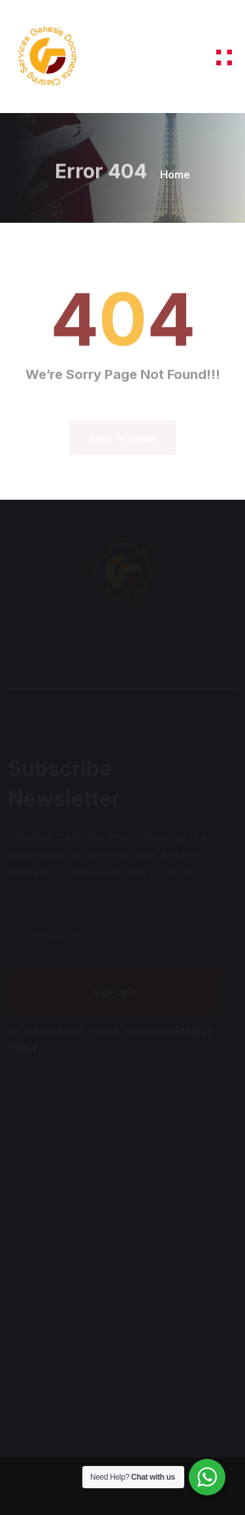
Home (175, 174)
